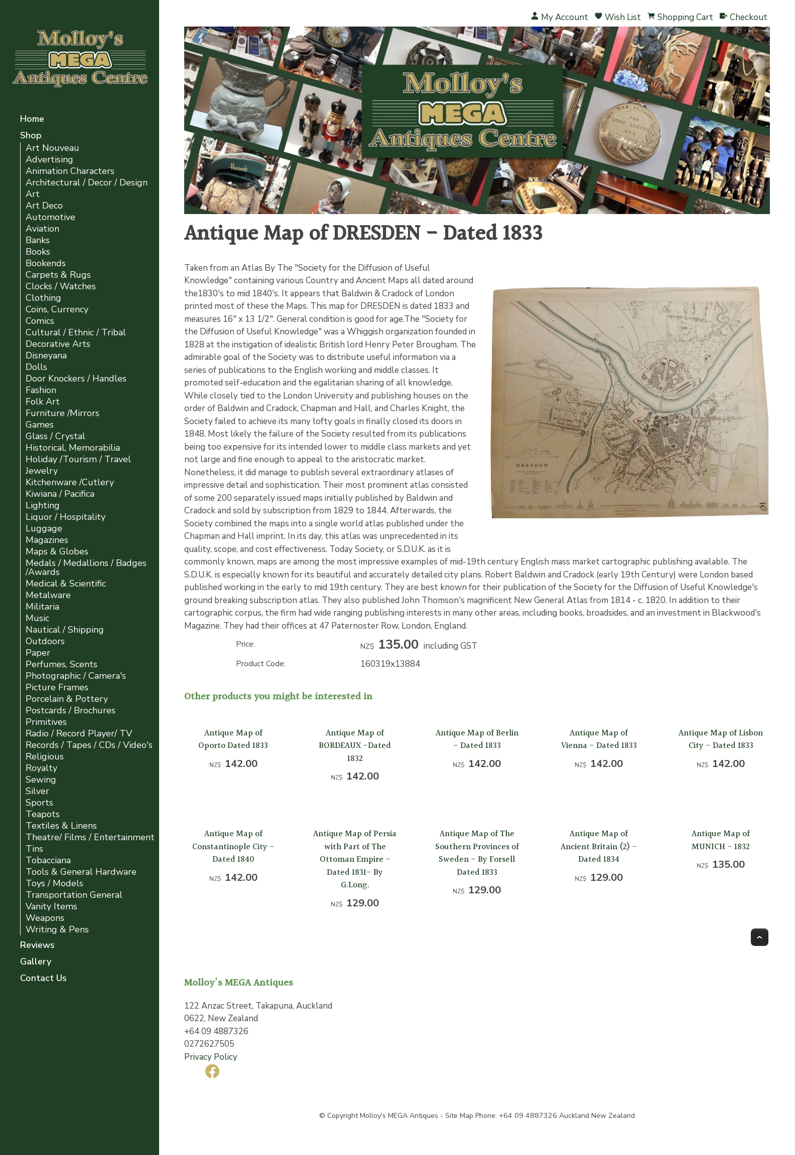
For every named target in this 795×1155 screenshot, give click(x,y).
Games (40, 425)
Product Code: (261, 664)
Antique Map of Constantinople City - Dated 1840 (233, 846)
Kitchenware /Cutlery (70, 482)
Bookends (46, 263)
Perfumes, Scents (61, 664)
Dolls (36, 367)
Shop (31, 136)
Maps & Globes (57, 551)
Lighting (43, 505)
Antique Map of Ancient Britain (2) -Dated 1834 (599, 846)
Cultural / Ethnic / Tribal (76, 332)
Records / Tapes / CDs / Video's (89, 745)
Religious (45, 756)
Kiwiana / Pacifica (60, 494)
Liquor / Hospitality (65, 517)
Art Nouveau (52, 148)
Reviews (37, 945)
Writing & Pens (57, 929)
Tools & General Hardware (81, 872)
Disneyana (46, 355)
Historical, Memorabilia (73, 448)
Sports (39, 803)
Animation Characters (70, 171)
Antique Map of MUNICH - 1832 (721, 840)
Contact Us (43, 979)
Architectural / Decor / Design (87, 182)
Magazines (47, 540)
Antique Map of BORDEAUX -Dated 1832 (355, 745)
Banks (38, 240)
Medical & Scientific (66, 584)
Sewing (41, 780)
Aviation (42, 229)
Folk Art (43, 402)
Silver (37, 791)
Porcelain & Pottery (67, 699)
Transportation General (74, 895)
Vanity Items (51, 906)
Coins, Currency (57, 309)
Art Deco (44, 206)
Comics (40, 321)
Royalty (41, 768)
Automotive (50, 217)
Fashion (41, 390)
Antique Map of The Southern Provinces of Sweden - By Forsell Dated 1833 (477, 853)
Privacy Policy (210, 1057)
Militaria (42, 607)
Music (37, 618)
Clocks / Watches (61, 286)
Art (33, 194)
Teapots (43, 814)
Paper (38, 653)
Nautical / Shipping (65, 630)
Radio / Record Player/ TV (79, 733)
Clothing (43, 298)
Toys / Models (54, 883)
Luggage (44, 528)
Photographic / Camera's (76, 676)
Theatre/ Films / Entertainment (90, 837)
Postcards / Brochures (70, 710)
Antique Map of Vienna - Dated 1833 (599, 739)
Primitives (46, 722)
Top (759, 937)
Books (38, 252)
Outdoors (45, 641)
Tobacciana (48, 860)
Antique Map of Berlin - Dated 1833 (477, 739)
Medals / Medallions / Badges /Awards (86, 567)
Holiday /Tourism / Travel (78, 459)
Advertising (49, 159)
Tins (34, 849)
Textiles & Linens (61, 826)
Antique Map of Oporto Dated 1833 (233, 739)
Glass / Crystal (55, 436)
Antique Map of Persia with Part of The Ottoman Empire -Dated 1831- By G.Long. (354, 859)
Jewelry (42, 471)
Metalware (48, 595)
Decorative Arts (58, 344)
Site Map (459, 1115)
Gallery (35, 962)
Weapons (45, 918)
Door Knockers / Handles (76, 378)
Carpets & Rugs (58, 275)
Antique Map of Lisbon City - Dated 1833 (721, 739)
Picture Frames (57, 687)
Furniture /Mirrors (62, 413)
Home (32, 119)
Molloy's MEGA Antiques (399, 1115)
